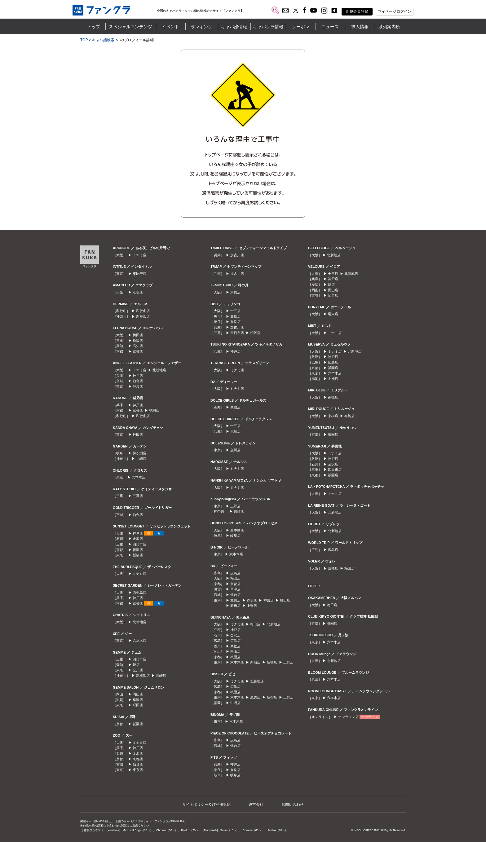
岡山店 (138, 694)
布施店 (349, 416)
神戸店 (138, 375)
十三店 (235, 311)
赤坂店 (252, 600)
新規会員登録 (357, 11)
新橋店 (138, 555)
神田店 (138, 434)
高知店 (138, 346)
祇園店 (154, 410)
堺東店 (333, 314)
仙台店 (138, 381)
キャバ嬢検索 (103, 40)
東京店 (138, 770)
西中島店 (139, 592)
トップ (93, 26)
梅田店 (138, 335)
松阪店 (138, 340)
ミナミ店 (139, 255)
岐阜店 (235, 535)
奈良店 (235, 322)
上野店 (235, 506)
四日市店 (139, 544)
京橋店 (235, 292)
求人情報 (360, 26)
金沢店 (138, 538)
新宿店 (255, 662)
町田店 (138, 705)
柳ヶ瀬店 (139, 453)
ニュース (330, 26)
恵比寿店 (139, 274)
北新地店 (159, 370)
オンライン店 (348, 717)
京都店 (138, 351)
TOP (84, 40)
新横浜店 (143, 316)
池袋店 (138, 386)
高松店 (235, 316)
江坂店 (138, 292)
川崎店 (141, 459)
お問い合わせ (292, 804)
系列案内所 (389, 26)
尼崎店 (235, 431)
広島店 (235, 573)
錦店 (136, 665)
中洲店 (235, 703)
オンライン (369, 717)
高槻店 (333, 397)
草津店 (138, 700)
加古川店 (237, 255)
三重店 (138, 496)
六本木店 (138, 477)
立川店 (138, 670)
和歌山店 (143, 311)
